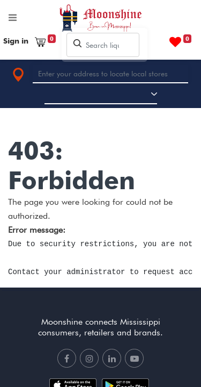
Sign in (15, 41)
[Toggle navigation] (12, 20)
